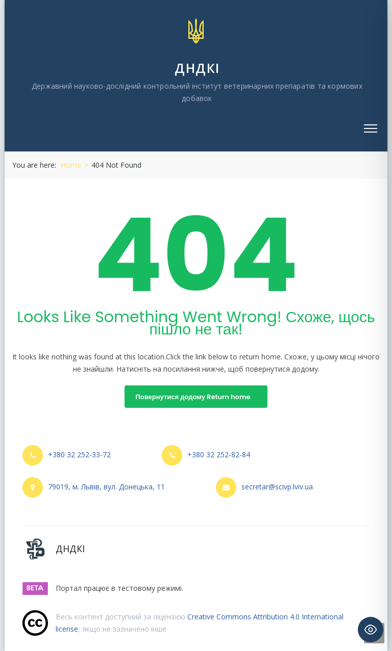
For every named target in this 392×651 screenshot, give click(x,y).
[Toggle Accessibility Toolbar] (370, 629)
